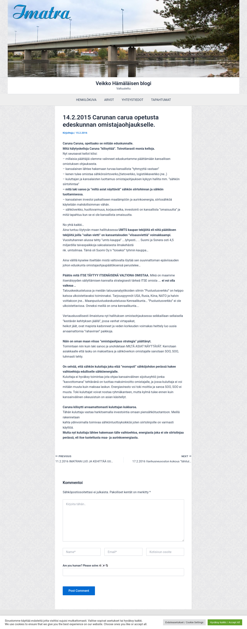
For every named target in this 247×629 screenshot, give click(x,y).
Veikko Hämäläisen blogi (123, 83)
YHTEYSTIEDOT (132, 100)
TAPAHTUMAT (159, 100)
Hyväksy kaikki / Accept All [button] (225, 622)
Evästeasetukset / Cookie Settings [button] (184, 622)
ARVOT (110, 100)
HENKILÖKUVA (88, 100)
